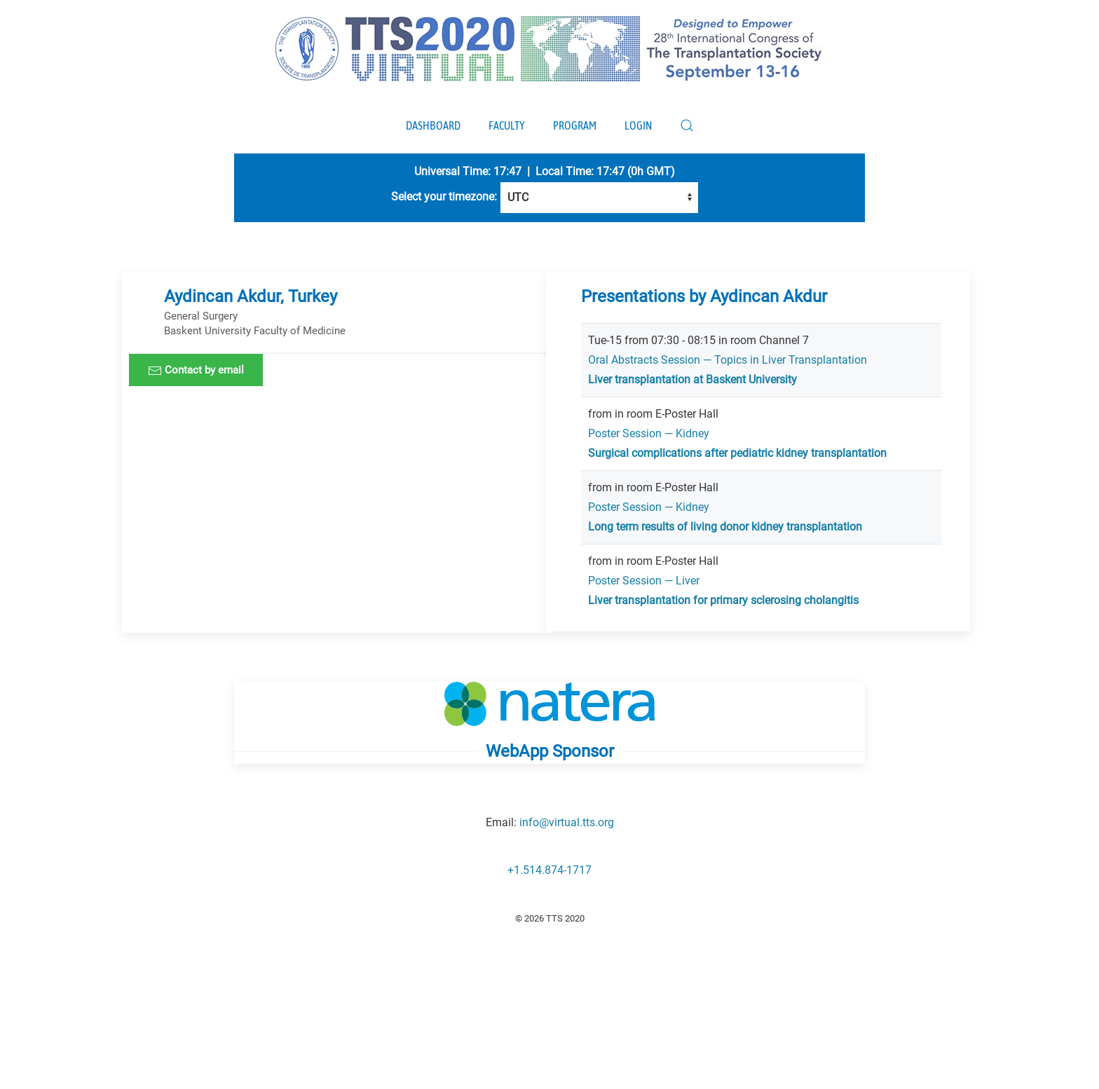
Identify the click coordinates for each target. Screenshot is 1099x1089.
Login (638, 125)
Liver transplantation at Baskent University (692, 379)
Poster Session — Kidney (648, 433)
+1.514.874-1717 (549, 870)
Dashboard (433, 125)
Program (574, 125)
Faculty (507, 125)
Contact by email (196, 371)
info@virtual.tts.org (566, 822)
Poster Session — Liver (643, 580)
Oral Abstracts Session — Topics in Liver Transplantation (727, 360)
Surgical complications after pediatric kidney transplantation (737, 453)
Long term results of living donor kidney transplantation (725, 526)
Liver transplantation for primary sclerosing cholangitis (723, 600)
